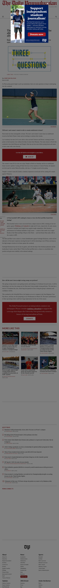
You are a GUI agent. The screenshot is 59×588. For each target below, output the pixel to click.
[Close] (47, 3)
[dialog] (29, 294)
